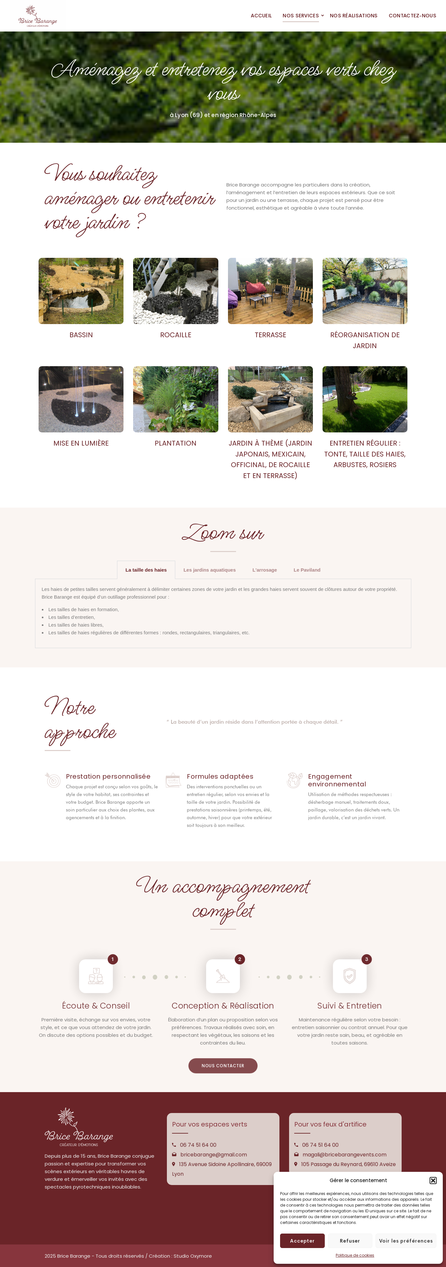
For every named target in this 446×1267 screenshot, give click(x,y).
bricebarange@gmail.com (213, 1154)
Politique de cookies (355, 1255)
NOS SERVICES (301, 16)
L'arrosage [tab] (264, 570)
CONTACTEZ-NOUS (412, 16)
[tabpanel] (223, 613)
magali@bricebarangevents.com (345, 1154)
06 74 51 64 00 (198, 1145)
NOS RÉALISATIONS (354, 16)
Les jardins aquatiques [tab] (210, 570)
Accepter (302, 1241)
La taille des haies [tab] (146, 570)
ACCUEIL (261, 16)
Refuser (350, 1241)
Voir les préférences (406, 1241)
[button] (433, 1180)
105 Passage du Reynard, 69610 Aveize (348, 1164)
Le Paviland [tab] (307, 570)
